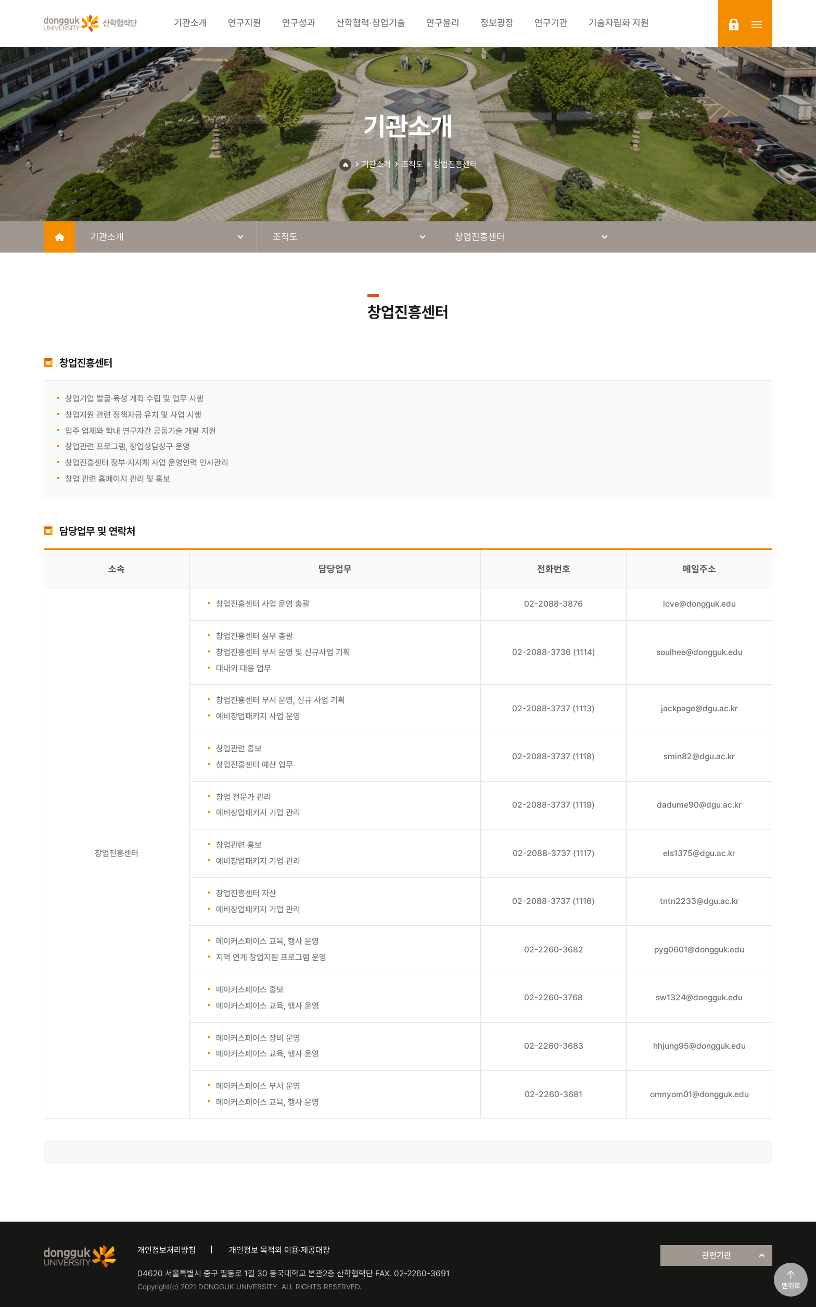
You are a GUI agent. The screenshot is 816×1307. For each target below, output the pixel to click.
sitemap (756, 24)
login (734, 24)
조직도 (412, 164)
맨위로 (791, 1285)
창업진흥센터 (455, 164)
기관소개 (376, 164)
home (59, 237)
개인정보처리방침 (166, 1250)
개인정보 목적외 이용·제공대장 (279, 1250)
